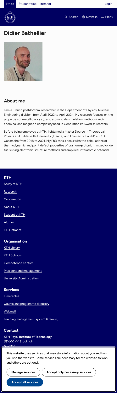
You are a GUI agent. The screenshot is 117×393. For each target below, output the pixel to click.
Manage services (23, 372)
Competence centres (18, 263)
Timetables (11, 296)
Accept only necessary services (69, 372)
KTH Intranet (12, 230)
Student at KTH (14, 214)
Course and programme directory (26, 304)
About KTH (11, 207)
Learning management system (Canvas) (31, 319)
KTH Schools (13, 255)
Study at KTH (13, 184)
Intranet (45, 4)
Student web (27, 4)
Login (108, 4)
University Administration (21, 278)
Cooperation (12, 199)
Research (10, 191)
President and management (23, 271)
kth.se (10, 4)
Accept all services (24, 382)
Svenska (92, 17)
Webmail (10, 311)
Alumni (9, 222)
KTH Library (12, 247)
